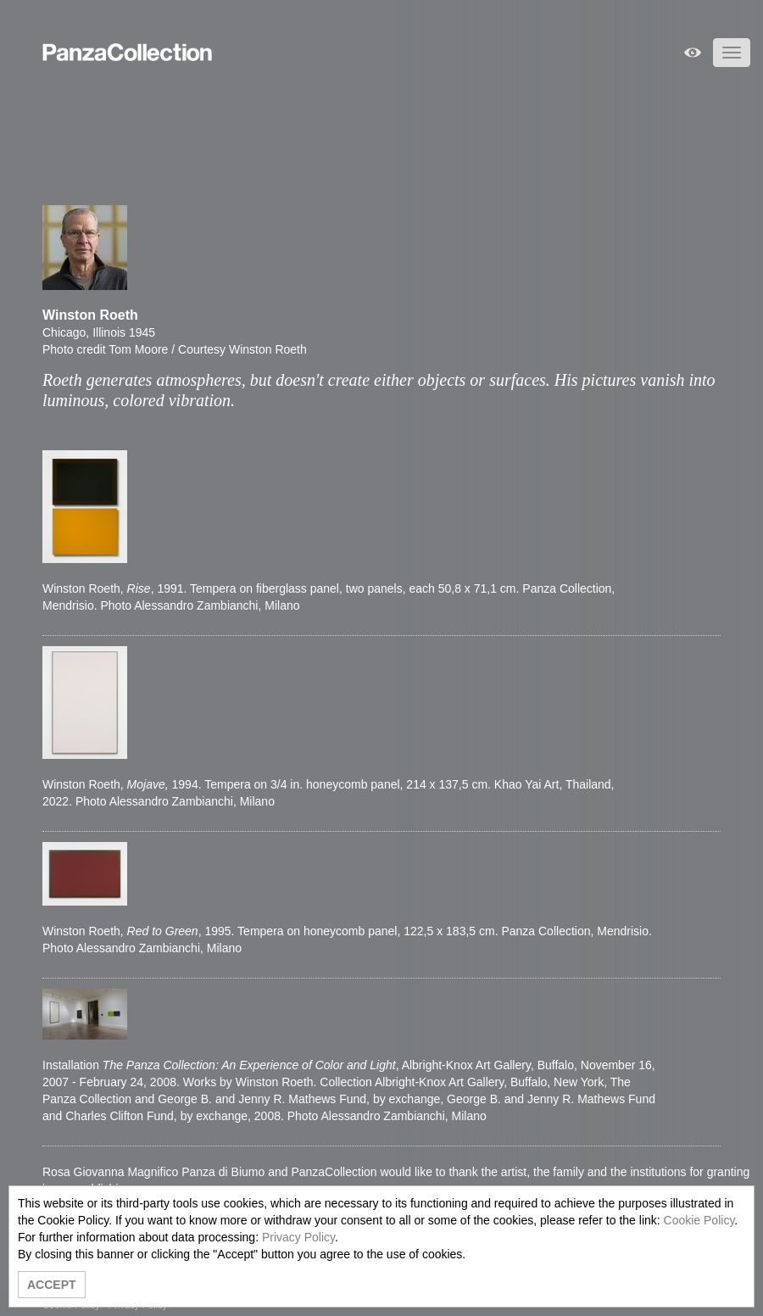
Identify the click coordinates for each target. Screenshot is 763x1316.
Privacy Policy (298, 1237)
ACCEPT (51, 1284)
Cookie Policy (699, 1220)
